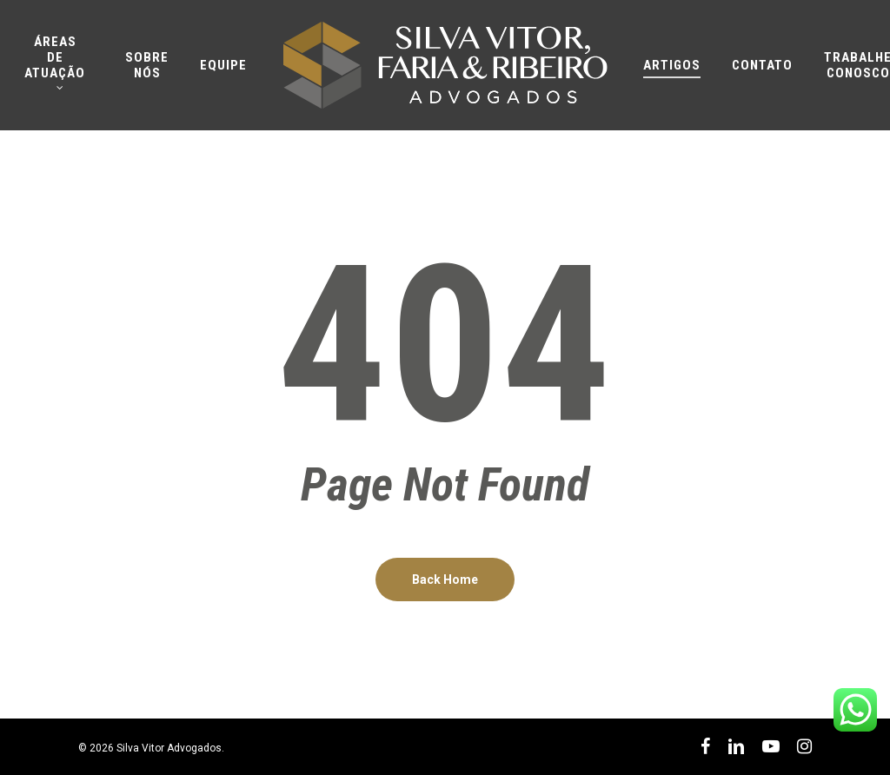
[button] (857, 9)
